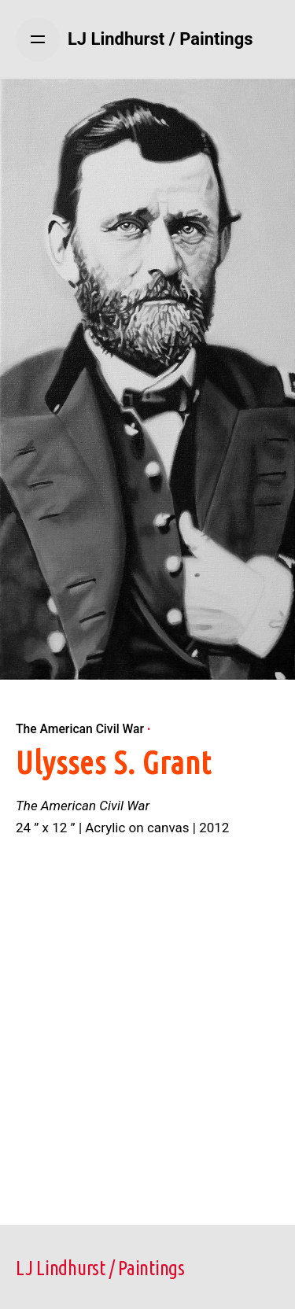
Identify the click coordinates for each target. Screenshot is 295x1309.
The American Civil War (80, 728)
